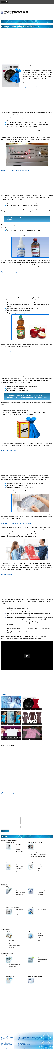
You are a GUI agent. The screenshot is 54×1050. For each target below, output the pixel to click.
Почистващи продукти (42, 959)
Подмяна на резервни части (35, 842)
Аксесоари (30, 907)
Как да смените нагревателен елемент (38, 854)
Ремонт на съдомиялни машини (14, 955)
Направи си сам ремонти (22, 1035)
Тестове (36, 1035)
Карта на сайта (38, 1037)
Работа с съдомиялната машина (24, 1045)
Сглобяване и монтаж (22, 1039)
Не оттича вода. (19, 844)
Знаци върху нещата (42, 935)
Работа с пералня (4, 1045)
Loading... (3, 642)
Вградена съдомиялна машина (24, 1044)
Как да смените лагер (35, 851)
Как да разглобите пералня (36, 852)
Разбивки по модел (20, 851)
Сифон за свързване (42, 909)
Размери (39, 868)
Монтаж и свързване (13, 942)
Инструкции (11, 940)
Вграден (39, 978)
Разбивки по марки (4, 1038)
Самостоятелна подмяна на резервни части (9, 1036)
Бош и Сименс (19, 868)
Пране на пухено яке (42, 938)
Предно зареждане (20, 911)
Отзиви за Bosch (41, 894)
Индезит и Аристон (20, 866)
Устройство (40, 864)
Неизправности (10, 842)
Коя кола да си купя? (20, 888)
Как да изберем (19, 890)
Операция (8, 931)
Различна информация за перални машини (9, 1048)
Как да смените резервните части (24, 1036)
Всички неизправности (20, 853)
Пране (29, 931)
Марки (19, 21)
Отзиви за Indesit (41, 890)
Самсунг (17, 864)
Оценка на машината (20, 892)
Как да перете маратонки (43, 937)
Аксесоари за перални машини (6, 1044)
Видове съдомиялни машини (35, 976)
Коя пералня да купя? (5, 1042)
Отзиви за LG (40, 888)
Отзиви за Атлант (41, 892)
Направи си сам (12, 947)
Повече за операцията (13, 943)
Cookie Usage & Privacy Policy (41, 1039)
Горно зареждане (19, 909)
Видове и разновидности (22, 1043)
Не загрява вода (19, 849)
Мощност (40, 866)
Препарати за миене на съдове (24, 1046)
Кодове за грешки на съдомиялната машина (26, 1037)
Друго (17, 871)
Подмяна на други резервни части (38, 856)
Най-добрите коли (19, 894)
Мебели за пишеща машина (14, 945)
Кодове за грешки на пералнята (7, 1037)
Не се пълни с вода (20, 847)
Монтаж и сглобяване (42, 957)
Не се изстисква (19, 846)
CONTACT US (38, 1038)
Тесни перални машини (21, 912)
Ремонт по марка (12, 967)
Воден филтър (41, 911)
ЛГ (16, 870)
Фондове (39, 933)
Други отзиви (40, 897)
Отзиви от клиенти (21, 1042)
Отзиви (29, 887)
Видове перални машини (12, 907)
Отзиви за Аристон (42, 896)
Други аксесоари (41, 912)
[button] (4, 2)
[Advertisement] (27, 39)
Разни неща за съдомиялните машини (25, 1048)
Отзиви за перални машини (6, 1040)
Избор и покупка (10, 887)
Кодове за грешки (10, 862)
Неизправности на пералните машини (8, 1035)
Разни (10, 949)
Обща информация (32, 862)
